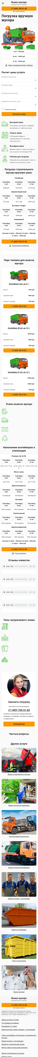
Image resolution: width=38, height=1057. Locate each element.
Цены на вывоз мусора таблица (20, 65)
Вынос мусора (19, 992)
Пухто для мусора (19, 961)
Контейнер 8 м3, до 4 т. (19, 284)
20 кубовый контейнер (10, 1023)
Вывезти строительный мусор (13, 1044)
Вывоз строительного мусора (19, 774)
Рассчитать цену (19, 114)
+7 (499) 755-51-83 (19, 9)
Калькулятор (19, 724)
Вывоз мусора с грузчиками (19, 899)
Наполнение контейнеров (20, 245)
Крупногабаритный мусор (19, 837)
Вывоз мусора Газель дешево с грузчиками (18, 1030)
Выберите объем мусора (10, 93)
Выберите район (7, 85)
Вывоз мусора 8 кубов (10, 1020)
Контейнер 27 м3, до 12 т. (19, 372)
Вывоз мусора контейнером (19, 868)
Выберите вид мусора (9, 77)
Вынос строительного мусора (13, 1053)
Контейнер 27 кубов (9, 1026)
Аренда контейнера (19, 930)
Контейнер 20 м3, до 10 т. (19, 328)
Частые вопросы (20, 553)
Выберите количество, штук (11, 101)
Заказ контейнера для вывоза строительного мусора (19, 1036)
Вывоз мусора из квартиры (19, 805)
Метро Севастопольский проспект (15, 1048)
